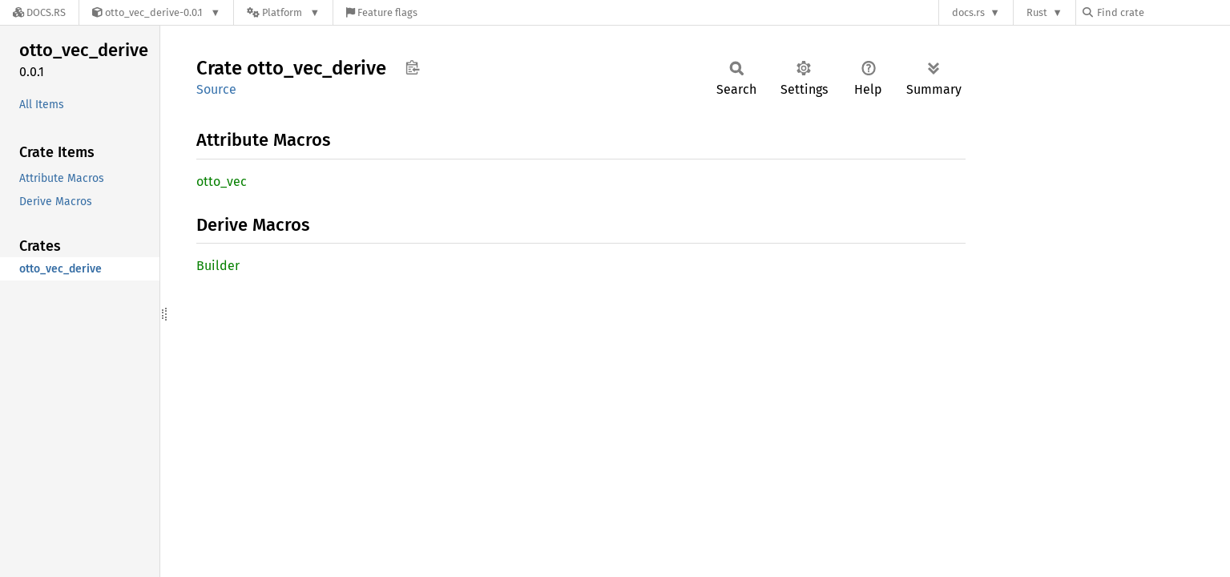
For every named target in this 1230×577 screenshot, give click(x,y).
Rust (1036, 12)
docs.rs (968, 12)
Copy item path (412, 67)
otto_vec (221, 181)
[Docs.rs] (39, 12)
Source (216, 89)
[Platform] (283, 12)
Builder (218, 265)
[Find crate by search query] (1162, 12)
